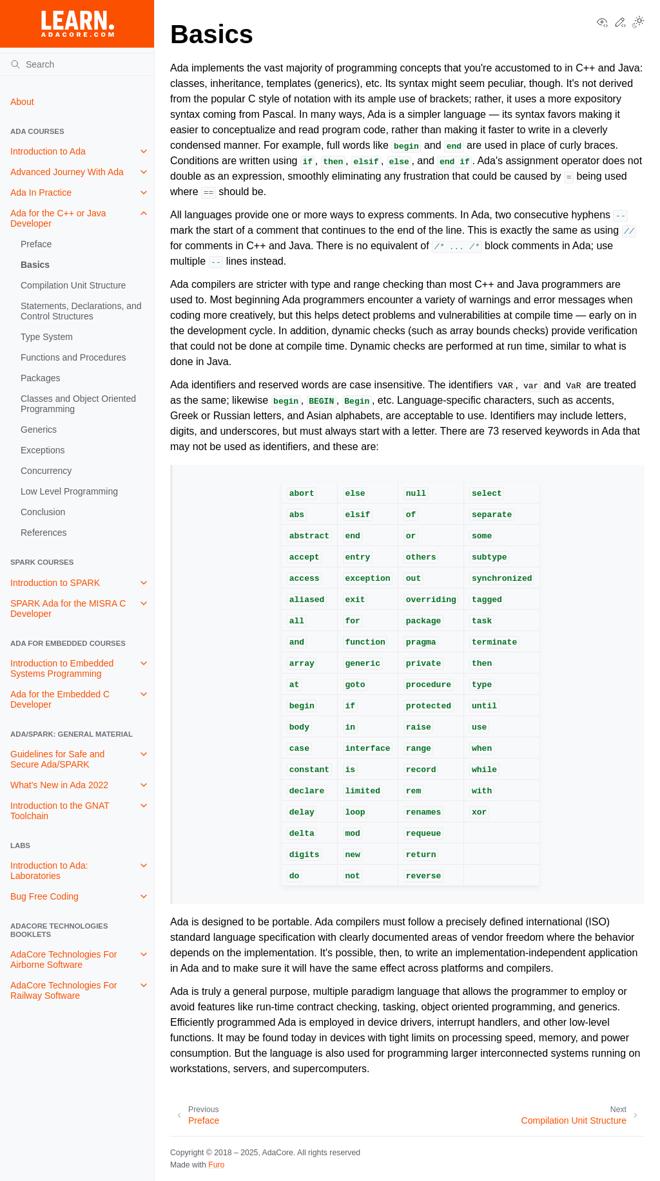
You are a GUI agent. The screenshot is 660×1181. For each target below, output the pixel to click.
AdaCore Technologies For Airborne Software (63, 959)
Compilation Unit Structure (73, 285)
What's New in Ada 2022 (59, 785)
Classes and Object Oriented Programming (78, 403)
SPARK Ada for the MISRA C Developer (68, 608)
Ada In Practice (41, 192)
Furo (216, 1164)
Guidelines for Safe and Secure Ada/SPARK (57, 759)
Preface (36, 244)
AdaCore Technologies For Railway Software (63, 990)
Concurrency (46, 471)
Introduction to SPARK (55, 583)
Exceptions (42, 450)
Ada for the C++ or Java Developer (58, 218)
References (44, 532)
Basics (35, 265)
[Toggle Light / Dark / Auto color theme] (638, 23)
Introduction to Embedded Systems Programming (61, 668)
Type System (47, 337)
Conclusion (43, 512)
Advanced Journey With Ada (67, 172)
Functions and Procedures (73, 357)
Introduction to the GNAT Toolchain (60, 810)
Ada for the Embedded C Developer (60, 699)
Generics (39, 429)
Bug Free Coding (44, 896)
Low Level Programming (69, 491)
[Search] (77, 64)
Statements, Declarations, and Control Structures (81, 311)
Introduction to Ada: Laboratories (49, 870)
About (22, 102)
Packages (40, 378)
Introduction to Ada (48, 151)
